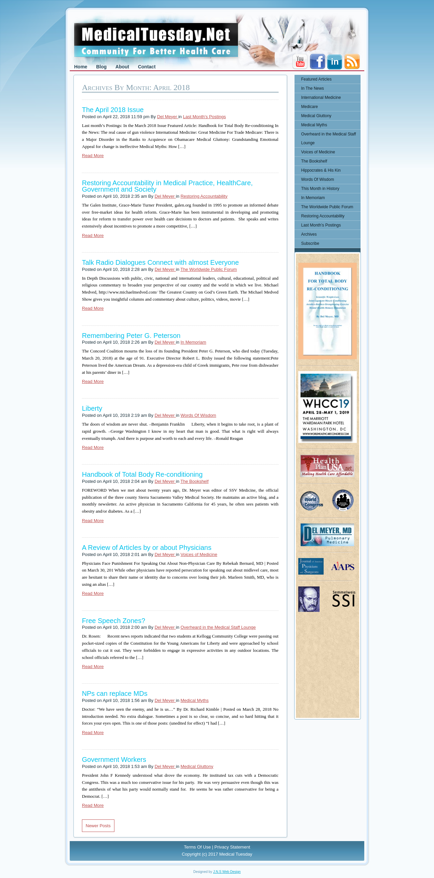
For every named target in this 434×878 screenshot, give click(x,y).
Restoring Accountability (203, 196)
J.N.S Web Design (227, 872)
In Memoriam (193, 342)
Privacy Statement (232, 847)
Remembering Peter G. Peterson (131, 335)
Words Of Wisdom (198, 415)
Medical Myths (194, 700)
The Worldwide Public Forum (208, 269)
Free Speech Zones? (113, 620)
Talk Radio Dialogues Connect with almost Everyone (160, 262)
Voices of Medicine (198, 554)
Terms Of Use (197, 847)
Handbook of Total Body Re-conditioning (142, 474)
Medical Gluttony (196, 766)
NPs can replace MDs (114, 693)
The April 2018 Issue (113, 109)
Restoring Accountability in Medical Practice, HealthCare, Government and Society (167, 186)
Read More (93, 155)
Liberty (92, 408)
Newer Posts (98, 825)
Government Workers (114, 759)
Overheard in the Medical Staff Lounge (218, 627)
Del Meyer (167, 116)
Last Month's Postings (204, 116)
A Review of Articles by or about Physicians (146, 547)
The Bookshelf (194, 481)
